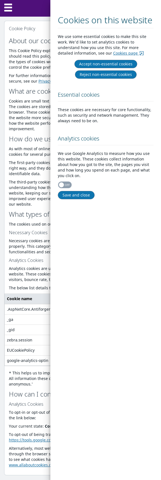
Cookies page (129, 53)
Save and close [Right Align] (76, 195)
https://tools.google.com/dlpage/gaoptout (48, 440)
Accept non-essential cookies (106, 64)
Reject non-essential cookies (106, 74)
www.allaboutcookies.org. (32, 465)
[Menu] (8, 8)
